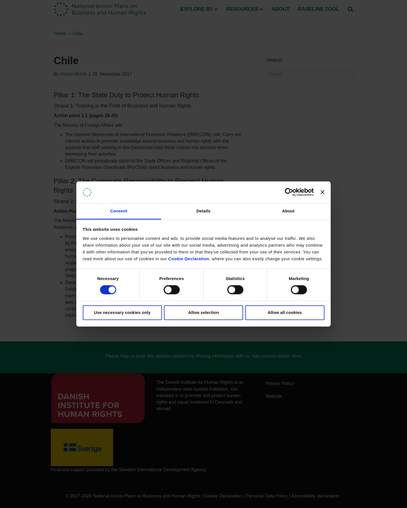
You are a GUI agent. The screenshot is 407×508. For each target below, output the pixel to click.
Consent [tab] (118, 210)
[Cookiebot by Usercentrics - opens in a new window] (289, 192)
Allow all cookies (285, 312)
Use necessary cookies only (122, 312)
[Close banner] (322, 192)
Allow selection (203, 312)
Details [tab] (203, 210)
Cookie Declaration (188, 258)
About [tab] (288, 210)
